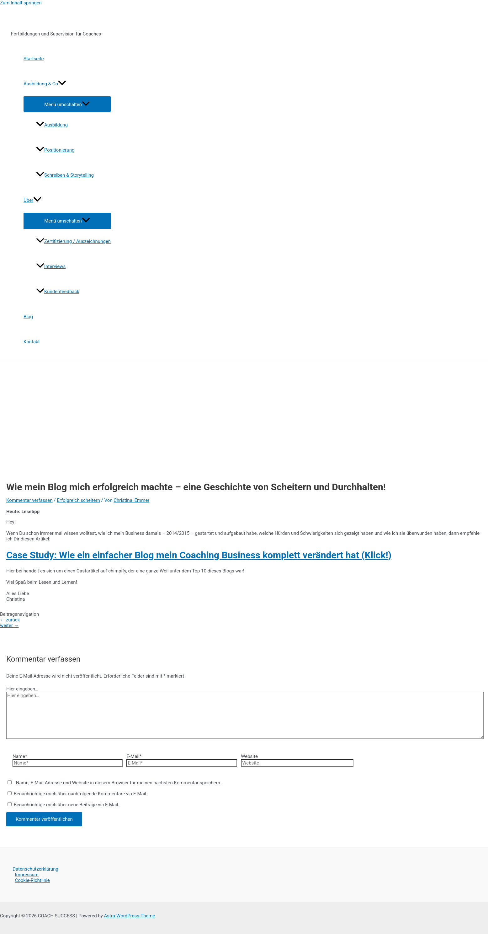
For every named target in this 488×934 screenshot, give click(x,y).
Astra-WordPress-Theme (129, 916)
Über (32, 200)
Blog (28, 316)
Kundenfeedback (57, 291)
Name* (20, 756)
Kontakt (32, 342)
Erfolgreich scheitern (78, 500)
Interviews (51, 266)
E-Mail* (133, 756)
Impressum (27, 875)
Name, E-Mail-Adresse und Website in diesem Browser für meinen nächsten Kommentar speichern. (118, 783)
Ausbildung (52, 125)
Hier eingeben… (22, 689)
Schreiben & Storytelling (65, 175)
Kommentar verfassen (29, 500)
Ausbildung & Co (45, 83)
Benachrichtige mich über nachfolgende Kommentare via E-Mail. (80, 794)
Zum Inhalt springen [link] (21, 3)
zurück (10, 620)
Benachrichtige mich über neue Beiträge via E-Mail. (66, 805)
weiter (9, 625)
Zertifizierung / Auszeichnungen (73, 241)
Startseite (34, 59)
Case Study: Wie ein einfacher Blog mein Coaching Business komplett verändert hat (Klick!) (198, 555)
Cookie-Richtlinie (32, 880)
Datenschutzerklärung (35, 869)
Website (249, 756)
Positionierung (55, 150)
